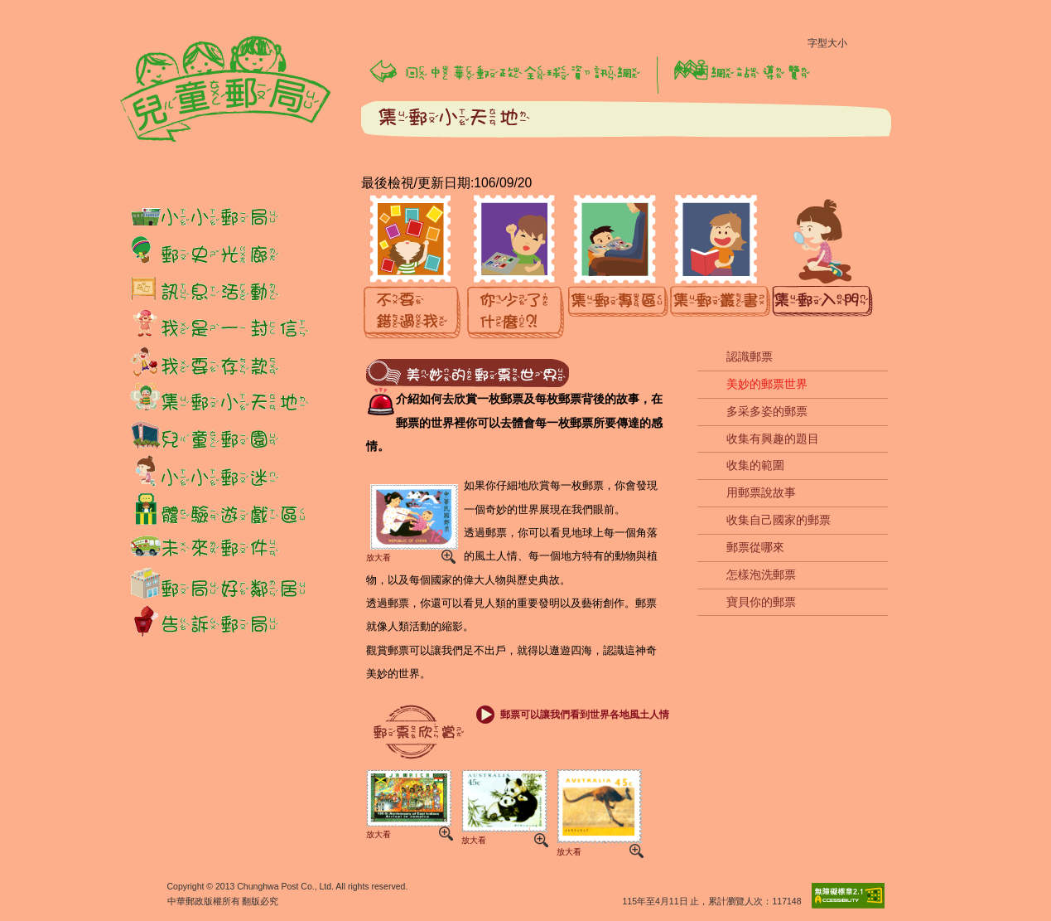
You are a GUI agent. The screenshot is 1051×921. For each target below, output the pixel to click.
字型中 (892, 48)
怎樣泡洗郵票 (761, 574)
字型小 (863, 48)
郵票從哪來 (755, 547)
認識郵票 (749, 356)
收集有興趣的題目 (772, 438)
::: (116, 7)
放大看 (411, 521)
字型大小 (827, 43)
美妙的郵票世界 (767, 383)
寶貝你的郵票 (761, 601)
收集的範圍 (755, 465)
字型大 (920, 48)
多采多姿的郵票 (767, 411)
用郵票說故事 (761, 492)
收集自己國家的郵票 (778, 519)
